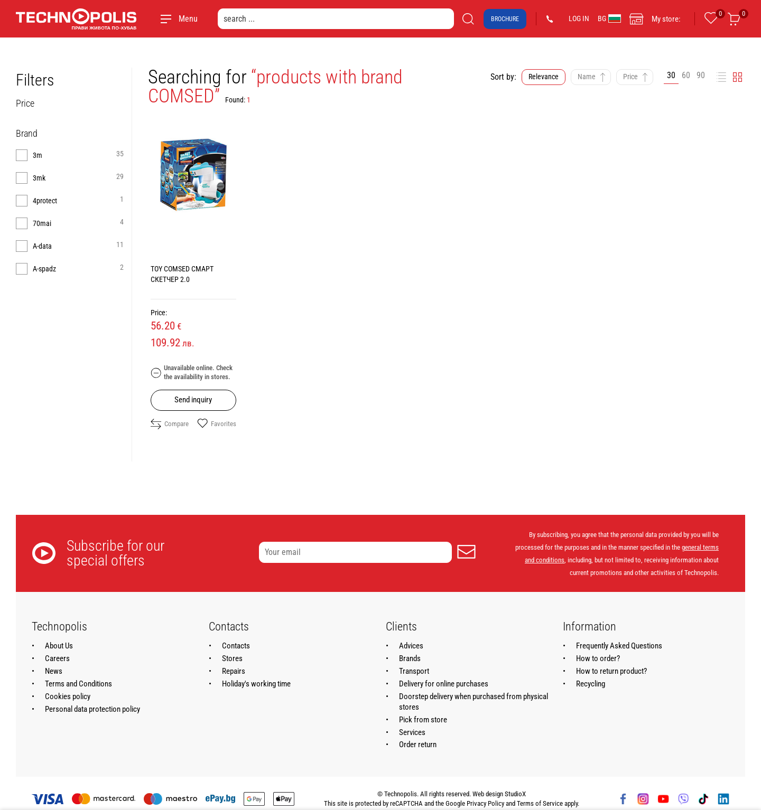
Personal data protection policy (92, 709)
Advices (411, 646)
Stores (232, 658)
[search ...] (336, 18)
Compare (170, 424)
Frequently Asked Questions (619, 646)
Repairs (233, 671)
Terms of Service (540, 803)
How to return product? (611, 671)
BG (609, 18)
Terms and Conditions (78, 684)
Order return (418, 744)
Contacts (236, 646)
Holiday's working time (256, 684)
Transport (414, 671)
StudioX (515, 794)
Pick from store (423, 719)
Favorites (216, 424)
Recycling (590, 684)
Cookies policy (67, 696)
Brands (410, 658)
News (53, 671)
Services (412, 732)
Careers (57, 658)
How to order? (598, 658)
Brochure (505, 19)
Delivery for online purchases (443, 684)
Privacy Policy (485, 803)
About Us (59, 646)
